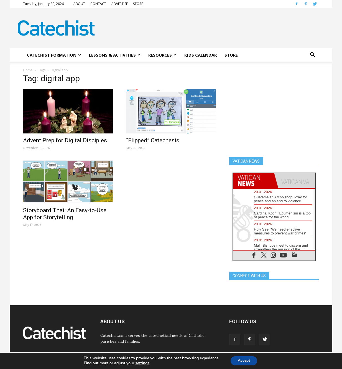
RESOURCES (162, 55)
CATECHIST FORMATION (54, 55)
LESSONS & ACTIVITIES (114, 55)
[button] (312, 55)
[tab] (253, 180)
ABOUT (79, 3)
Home (28, 70)
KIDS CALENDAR (200, 55)
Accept (244, 360)
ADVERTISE (119, 3)
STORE (138, 3)
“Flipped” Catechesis (152, 140)
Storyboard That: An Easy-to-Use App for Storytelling (64, 214)
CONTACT (98, 3)
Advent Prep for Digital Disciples (65, 140)
